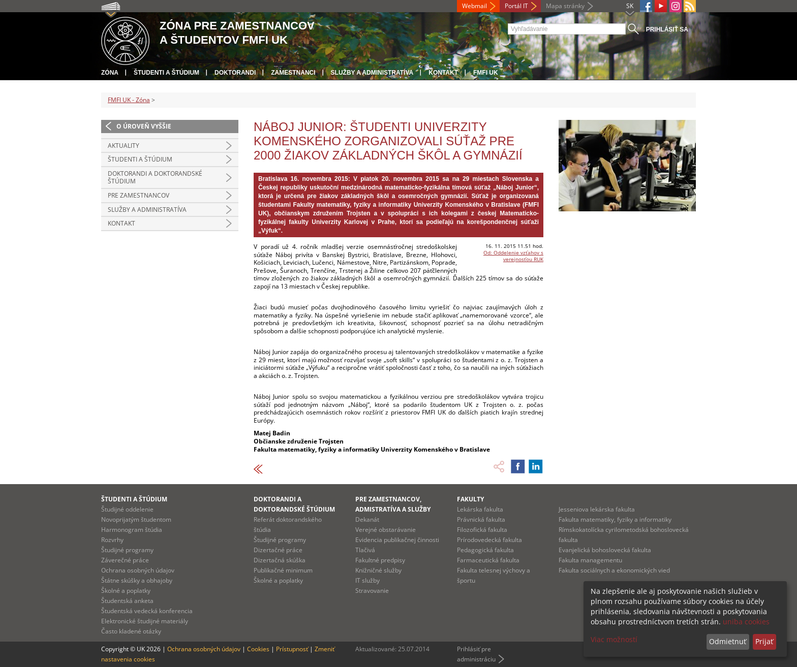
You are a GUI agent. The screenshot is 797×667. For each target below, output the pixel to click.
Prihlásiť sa (667, 29)
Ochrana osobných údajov (137, 570)
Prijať (764, 641)
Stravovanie (372, 590)
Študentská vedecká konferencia (147, 611)
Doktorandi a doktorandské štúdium (155, 177)
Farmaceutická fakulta (488, 560)
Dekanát (367, 519)
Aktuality (123, 145)
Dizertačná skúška (279, 560)
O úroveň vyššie (143, 126)
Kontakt (443, 72)
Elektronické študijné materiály (144, 621)
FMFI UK (485, 72)
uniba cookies (746, 621)
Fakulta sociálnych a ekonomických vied (614, 570)
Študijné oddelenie (127, 509)
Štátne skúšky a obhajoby (136, 580)
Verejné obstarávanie (385, 529)
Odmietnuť (727, 641)
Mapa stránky (565, 6)
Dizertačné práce (278, 550)
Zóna (109, 72)
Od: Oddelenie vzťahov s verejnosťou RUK (513, 256)
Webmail (474, 6)
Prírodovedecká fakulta (489, 539)
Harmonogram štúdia (131, 529)
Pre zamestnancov (138, 195)
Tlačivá (365, 550)
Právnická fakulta (481, 519)
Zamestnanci (293, 72)
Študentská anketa (127, 600)
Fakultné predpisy (380, 560)
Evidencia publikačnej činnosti (397, 539)
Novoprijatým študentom (136, 519)
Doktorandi (235, 72)
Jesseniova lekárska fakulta (597, 509)
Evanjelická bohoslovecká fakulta (605, 550)
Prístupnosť (292, 649)
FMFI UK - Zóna (129, 100)
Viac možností (614, 639)
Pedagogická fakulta (485, 550)
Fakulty (470, 499)
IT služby (367, 580)
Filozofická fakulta (482, 529)
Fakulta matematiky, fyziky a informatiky (615, 519)
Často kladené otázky (131, 631)
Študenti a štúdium (166, 72)
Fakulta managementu (590, 560)
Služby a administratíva (372, 72)
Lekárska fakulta (480, 509)
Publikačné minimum (283, 570)
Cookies (258, 649)
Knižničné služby (378, 570)
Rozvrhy (112, 539)
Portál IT (516, 6)
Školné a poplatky (125, 590)
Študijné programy (127, 550)
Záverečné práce (125, 560)
